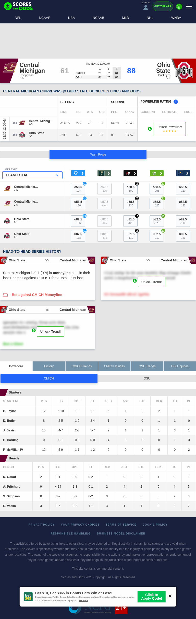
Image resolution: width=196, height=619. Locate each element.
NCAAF (44, 18)
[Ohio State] (36, 133)
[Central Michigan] (41, 121)
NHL (150, 18)
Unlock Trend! (151, 282)
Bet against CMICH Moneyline (37, 295)
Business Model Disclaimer (121, 533)
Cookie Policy (155, 524)
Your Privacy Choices (80, 524)
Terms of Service (121, 524)
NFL (18, 18)
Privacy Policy (42, 524)
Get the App (162, 6)
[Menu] (189, 6)
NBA (71, 18)
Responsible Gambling (71, 533)
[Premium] (179, 9)
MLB (125, 18)
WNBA (176, 18)
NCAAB (98, 18)
